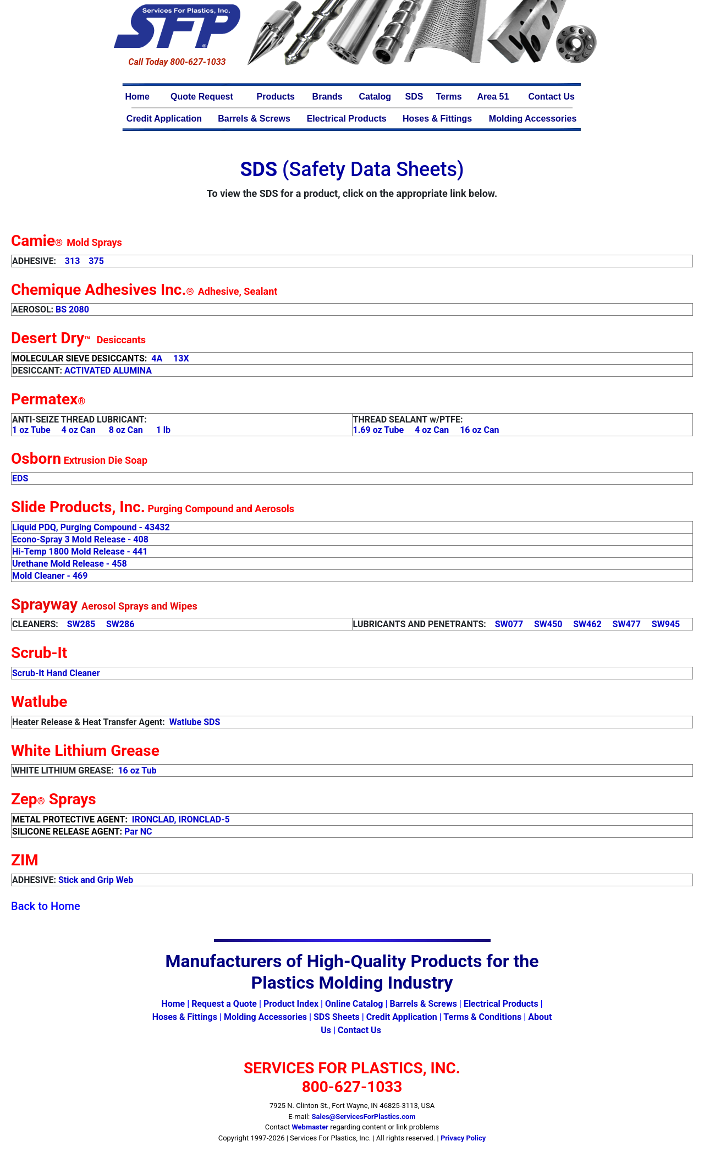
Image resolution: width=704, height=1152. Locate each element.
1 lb (163, 430)
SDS (414, 96)
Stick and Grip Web (95, 880)
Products (276, 96)
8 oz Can (126, 430)
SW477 (627, 624)
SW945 (666, 624)
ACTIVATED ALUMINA (108, 370)
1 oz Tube (31, 430)
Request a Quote (224, 1004)
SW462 (587, 624)
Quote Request (201, 96)
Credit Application (164, 118)
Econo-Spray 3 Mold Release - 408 (80, 539)
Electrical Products (347, 118)
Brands (327, 96)
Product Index (290, 1004)
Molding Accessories (532, 118)
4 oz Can (79, 430)
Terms (449, 96)
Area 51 (493, 96)
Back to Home (45, 906)
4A (156, 358)
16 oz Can (479, 430)
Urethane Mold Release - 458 (69, 563)
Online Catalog (354, 1004)
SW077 (509, 624)
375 (96, 261)
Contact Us (551, 96)
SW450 (548, 624)
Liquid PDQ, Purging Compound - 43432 (91, 527)
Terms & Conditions (482, 1017)
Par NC (138, 831)
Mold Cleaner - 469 (49, 575)
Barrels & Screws (254, 118)
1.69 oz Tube (378, 430)
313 (72, 261)
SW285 (81, 624)
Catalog (375, 96)
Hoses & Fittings (437, 118)
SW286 (120, 624)
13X (181, 358)
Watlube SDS (195, 722)
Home (137, 96)
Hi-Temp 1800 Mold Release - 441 (79, 551)
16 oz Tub (137, 770)
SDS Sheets (337, 1017)
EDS (20, 478)
